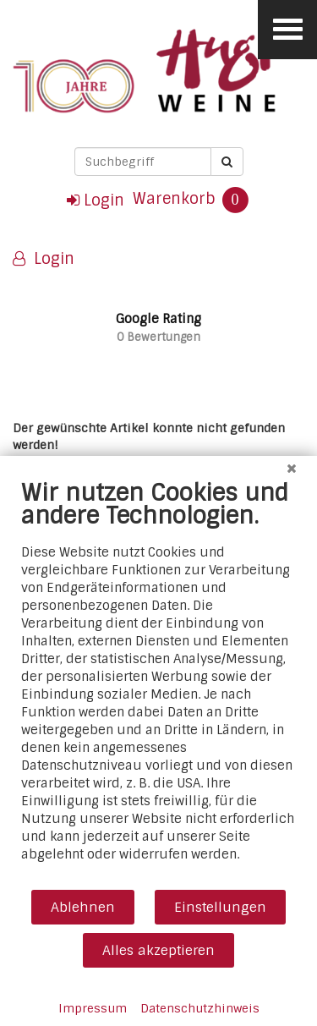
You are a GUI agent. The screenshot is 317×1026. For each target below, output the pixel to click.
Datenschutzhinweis (200, 1008)
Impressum (92, 1008)
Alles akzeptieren (158, 950)
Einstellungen (220, 907)
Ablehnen (83, 907)
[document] (158, 683)
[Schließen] (291, 468)
